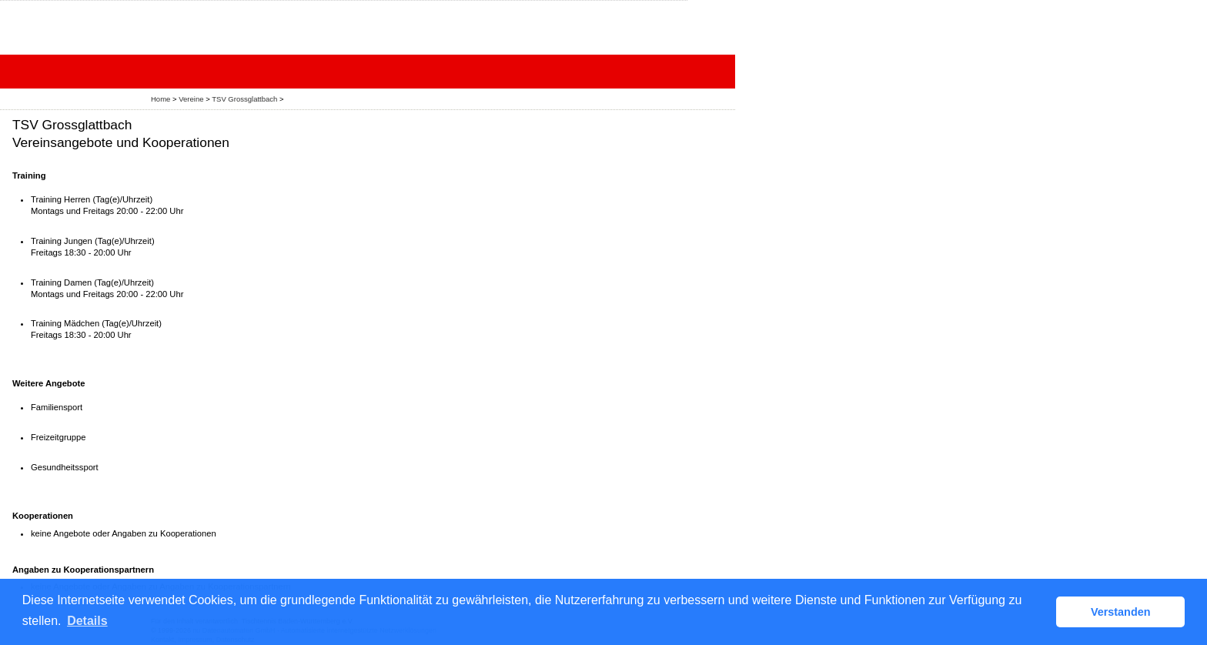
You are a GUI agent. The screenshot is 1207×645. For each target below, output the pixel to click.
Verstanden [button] (1121, 612)
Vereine (191, 99)
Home (160, 99)
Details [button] (87, 620)
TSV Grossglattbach (244, 99)
